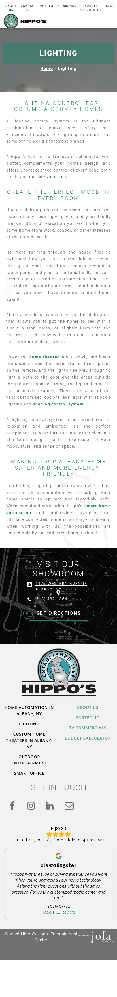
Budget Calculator (91, 8)
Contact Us (28, 8)
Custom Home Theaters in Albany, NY (29, 740)
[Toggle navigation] (106, 20)
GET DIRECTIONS (58, 613)
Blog (110, 6)
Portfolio (49, 6)
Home (47, 68)
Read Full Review (58, 912)
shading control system (58, 404)
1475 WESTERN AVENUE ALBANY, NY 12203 (61, 586)
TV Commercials (88, 727)
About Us (11, 8)
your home (57, 176)
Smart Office (29, 773)
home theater (44, 357)
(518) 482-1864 (51, 598)
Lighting (29, 723)
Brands (69, 6)
